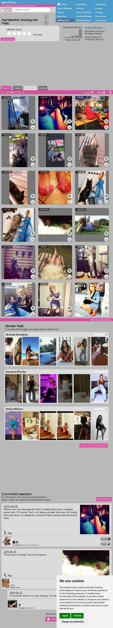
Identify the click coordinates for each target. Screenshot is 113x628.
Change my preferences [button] (73, 622)
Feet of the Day (83, 12)
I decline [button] (77, 615)
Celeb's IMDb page (94, 27)
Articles (80, 8)
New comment (104, 499)
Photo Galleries (64, 8)
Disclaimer (100, 16)
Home (64, 4)
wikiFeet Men (63, 20)
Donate (99, 8)
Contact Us (100, 20)
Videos (60, 12)
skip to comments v (101, 320)
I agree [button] (65, 615)
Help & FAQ (100, 4)
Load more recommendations (93, 445)
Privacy (99, 12)
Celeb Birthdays (84, 16)
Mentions (61, 16)
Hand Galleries (83, 20)
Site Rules (81, 4)
